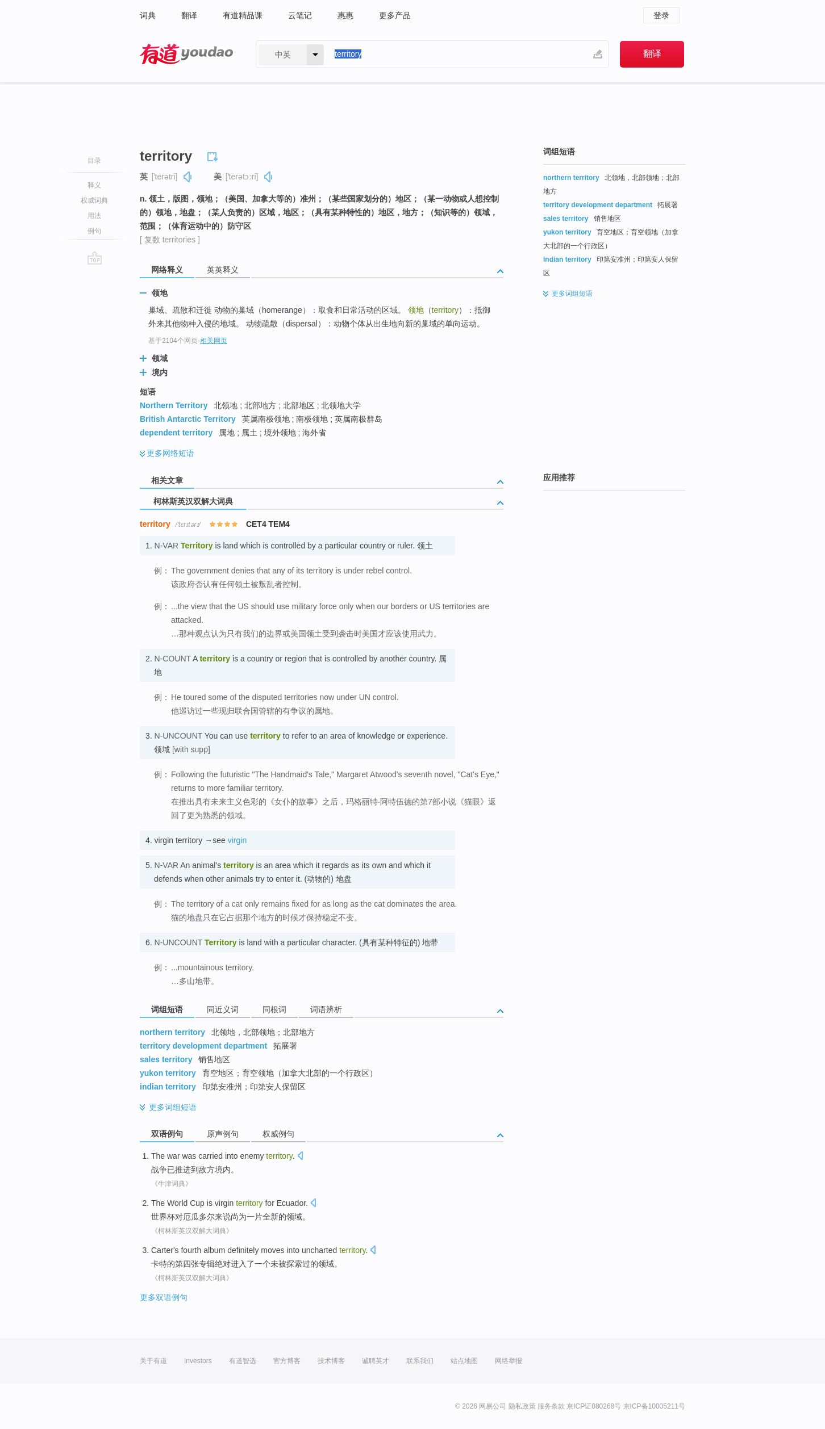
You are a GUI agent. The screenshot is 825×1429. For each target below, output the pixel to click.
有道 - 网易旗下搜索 (186, 54)
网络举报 (508, 1361)
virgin (237, 840)
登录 (661, 15)
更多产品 (395, 15)
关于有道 (153, 1361)
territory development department (203, 1045)
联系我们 (420, 1361)
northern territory (172, 1032)
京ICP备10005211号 (654, 1406)
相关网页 (213, 341)
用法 (94, 216)
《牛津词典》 (171, 1184)
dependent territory (176, 432)
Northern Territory (174, 405)
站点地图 (464, 1361)
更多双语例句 (164, 1297)
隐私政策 (522, 1406)
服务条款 (551, 1406)
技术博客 (331, 1361)
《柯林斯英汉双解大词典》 (192, 1231)
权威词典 (94, 200)
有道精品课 (242, 15)
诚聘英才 (375, 1361)
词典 (148, 15)
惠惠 (345, 15)
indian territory (168, 1086)
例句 (94, 231)
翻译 (189, 15)
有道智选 (242, 1361)
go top (95, 258)
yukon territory (168, 1073)
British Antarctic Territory (188, 419)
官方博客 (287, 1361)
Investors (198, 1361)
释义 (94, 185)
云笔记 (300, 15)
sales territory (166, 1059)
